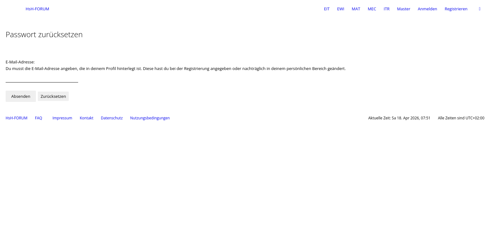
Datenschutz (112, 118)
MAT (356, 9)
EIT (327, 9)
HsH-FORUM (17, 118)
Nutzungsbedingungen (150, 118)
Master (403, 9)
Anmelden (427, 9)
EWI (340, 9)
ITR (387, 9)
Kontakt (86, 118)
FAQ (38, 118)
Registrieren (456, 9)
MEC (372, 9)
